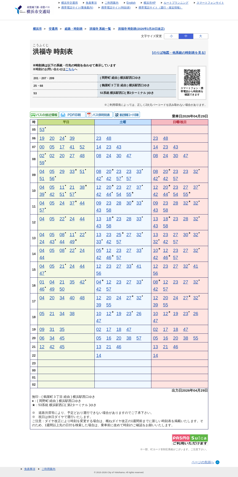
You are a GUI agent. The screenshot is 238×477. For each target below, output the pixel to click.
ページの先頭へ (203, 462)
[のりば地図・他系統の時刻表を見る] (178, 52)
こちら (69, 69)
